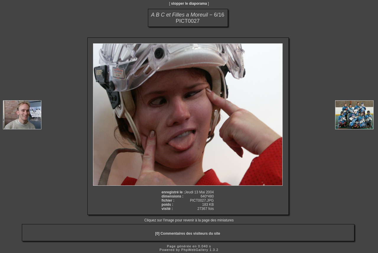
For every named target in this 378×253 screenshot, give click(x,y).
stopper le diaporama (189, 3)
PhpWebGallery (194, 250)
